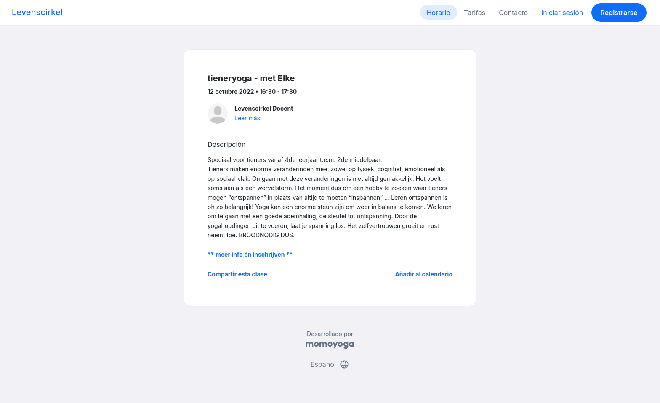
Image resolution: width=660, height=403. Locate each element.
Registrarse (618, 12)
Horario (438, 12)
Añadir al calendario (423, 274)
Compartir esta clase (237, 274)
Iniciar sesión (562, 12)
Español (330, 364)
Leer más (247, 118)
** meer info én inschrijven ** (250, 254)
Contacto (513, 12)
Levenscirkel (37, 12)
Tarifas (474, 12)
